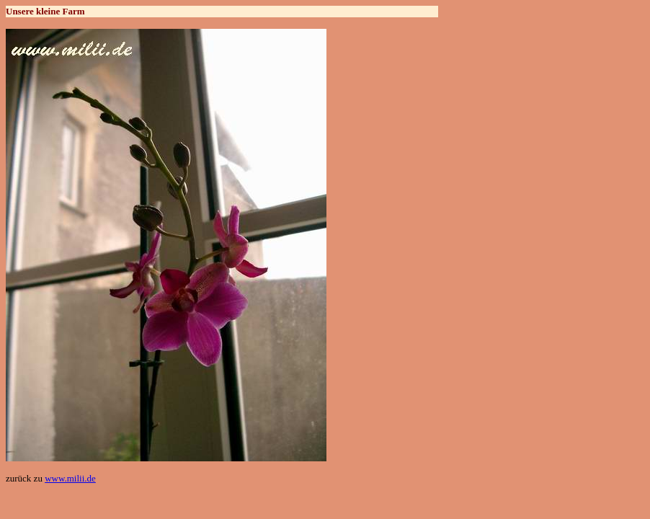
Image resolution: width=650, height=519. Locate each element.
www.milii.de (70, 478)
